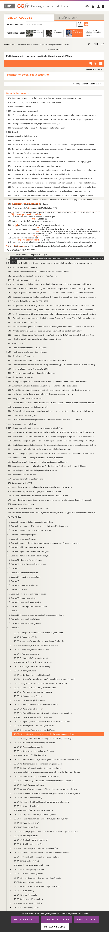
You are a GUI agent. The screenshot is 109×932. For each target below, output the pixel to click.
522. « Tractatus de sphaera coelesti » (23, 280)
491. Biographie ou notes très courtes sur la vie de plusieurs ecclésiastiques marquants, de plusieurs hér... (52, 149)
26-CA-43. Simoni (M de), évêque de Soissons (33, 810)
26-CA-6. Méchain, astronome (26, 653)
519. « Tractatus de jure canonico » (22, 267)
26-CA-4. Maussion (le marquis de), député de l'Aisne (36, 645)
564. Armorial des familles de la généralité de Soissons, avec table (35, 457)
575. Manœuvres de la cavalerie (21, 504)
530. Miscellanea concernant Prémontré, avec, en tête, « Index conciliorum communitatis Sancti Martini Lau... (52, 314)
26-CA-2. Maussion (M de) (25, 636)
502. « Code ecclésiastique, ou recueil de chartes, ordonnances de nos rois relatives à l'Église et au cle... (51, 195)
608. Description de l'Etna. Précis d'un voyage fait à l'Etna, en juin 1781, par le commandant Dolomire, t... (52, 512)
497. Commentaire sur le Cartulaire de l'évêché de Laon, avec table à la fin (39, 174)
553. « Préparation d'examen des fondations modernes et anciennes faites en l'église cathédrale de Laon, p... (52, 411)
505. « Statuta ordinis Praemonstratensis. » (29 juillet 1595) (32, 208)
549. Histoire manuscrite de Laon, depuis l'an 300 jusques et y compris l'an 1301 (41, 394)
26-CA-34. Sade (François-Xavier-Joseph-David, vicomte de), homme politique (47, 772)
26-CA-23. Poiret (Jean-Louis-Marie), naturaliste (34, 725)
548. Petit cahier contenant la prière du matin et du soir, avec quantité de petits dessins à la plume (49, 390)
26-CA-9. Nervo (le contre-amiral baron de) (32, 666)
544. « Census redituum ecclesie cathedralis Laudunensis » (32, 373)
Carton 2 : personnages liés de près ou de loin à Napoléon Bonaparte (39, 526)
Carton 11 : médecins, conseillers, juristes (28, 564)
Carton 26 (15, 627)
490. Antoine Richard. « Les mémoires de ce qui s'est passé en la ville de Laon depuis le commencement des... (52, 144)
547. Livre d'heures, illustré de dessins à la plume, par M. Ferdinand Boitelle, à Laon (42, 385)
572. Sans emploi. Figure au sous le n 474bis (34, 491)
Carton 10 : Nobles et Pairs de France (26, 560)
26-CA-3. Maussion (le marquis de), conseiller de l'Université (39, 641)
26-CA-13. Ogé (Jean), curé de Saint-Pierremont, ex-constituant (40, 683)
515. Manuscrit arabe (16, 250)
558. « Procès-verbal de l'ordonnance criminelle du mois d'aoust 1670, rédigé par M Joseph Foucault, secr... (52, 432)
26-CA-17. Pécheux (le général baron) (29, 700)
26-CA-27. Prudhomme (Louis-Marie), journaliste (34, 742)
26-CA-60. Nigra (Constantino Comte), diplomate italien (37, 886)
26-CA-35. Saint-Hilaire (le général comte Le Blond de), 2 (37, 776)
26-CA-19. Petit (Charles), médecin (28, 708)
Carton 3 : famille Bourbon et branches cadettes (31, 530)
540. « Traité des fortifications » (21, 356)
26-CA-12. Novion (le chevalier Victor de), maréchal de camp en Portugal (44, 679)
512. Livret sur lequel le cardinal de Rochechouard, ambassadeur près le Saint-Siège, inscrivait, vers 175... (52, 237)
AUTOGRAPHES (14, 517)
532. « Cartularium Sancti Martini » (22, 322)
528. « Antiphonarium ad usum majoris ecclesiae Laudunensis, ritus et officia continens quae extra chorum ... (52, 305)
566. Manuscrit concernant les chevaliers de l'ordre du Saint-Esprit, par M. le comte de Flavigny (47, 466)
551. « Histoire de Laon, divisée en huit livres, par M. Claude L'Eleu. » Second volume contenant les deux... (52, 402)
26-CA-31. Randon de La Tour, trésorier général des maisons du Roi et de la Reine (47, 759)
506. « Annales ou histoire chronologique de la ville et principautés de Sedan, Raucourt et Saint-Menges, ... (52, 212)
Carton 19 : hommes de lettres (23, 598)
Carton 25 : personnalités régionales (26, 623)
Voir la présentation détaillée (86, 83)
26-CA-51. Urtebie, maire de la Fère (28, 844)
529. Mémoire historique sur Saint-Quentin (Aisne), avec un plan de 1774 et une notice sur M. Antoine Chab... (52, 309)
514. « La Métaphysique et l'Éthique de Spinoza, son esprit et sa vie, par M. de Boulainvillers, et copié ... (51, 246)
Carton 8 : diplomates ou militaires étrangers (30, 551)
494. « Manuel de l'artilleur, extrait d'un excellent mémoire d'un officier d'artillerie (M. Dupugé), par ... (50, 161)
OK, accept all (25, 919)
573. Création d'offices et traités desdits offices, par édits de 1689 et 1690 (38, 495)
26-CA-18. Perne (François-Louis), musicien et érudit (36, 704)
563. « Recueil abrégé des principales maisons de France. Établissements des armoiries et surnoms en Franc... (52, 453)
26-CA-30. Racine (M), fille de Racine (30, 755)
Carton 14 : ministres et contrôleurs (26, 577)
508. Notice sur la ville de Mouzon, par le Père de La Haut (31, 220)
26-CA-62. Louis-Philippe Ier (25, 895)
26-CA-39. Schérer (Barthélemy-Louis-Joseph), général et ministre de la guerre (47, 793)
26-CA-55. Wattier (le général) (26, 861)
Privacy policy (54, 926)
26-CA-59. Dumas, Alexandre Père (28, 882)
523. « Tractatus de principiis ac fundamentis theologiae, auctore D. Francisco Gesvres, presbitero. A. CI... (51, 284)
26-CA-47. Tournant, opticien (26, 827)
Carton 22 (15, 610)
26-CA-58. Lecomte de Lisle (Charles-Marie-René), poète (37, 878)
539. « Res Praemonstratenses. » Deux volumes (27, 352)
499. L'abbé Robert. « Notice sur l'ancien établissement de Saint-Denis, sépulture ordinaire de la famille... (52, 182)
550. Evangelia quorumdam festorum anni (25, 398)
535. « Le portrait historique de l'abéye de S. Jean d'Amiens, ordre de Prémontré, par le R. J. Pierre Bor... (51, 335)
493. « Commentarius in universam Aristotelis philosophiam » (33, 157)
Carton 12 (15, 568)
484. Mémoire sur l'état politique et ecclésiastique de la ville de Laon (36, 127)
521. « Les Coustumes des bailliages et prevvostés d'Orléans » (33, 275)
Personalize (86, 919)
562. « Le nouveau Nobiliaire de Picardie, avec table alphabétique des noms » (40, 449)
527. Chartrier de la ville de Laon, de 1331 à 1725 (28, 301)
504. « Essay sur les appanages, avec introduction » (29, 204)
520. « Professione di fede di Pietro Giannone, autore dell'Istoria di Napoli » (39, 271)
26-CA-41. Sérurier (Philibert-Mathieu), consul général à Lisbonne (41, 801)
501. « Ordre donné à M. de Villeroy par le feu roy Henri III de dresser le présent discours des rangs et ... (50, 191)
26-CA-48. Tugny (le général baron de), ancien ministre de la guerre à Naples (46, 831)
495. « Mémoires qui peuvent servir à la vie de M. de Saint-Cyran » (35, 166)
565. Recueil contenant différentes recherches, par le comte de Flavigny (38, 462)
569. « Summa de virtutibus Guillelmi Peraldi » (27, 478)
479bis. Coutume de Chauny (19, 106)
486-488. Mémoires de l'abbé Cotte (22, 136)
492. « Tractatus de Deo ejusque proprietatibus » (28, 153)
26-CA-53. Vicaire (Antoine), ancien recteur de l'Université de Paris (41, 852)
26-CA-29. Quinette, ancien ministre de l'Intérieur (34, 751)
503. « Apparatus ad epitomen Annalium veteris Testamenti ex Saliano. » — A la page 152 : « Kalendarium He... (52, 199)
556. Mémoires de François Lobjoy (22, 423)
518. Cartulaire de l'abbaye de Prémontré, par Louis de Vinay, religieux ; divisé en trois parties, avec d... (51, 263)
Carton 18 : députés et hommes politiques (28, 593)
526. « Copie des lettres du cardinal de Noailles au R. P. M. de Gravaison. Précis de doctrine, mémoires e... (52, 297)
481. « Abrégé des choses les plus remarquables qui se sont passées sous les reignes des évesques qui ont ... (52, 115)
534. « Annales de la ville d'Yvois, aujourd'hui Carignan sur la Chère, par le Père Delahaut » (45, 330)
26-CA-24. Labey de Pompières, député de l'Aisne (34, 730)
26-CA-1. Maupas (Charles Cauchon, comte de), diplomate (38, 632)
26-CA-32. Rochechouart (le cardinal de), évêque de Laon (38, 763)
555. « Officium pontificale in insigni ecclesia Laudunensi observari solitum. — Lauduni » (45, 419)
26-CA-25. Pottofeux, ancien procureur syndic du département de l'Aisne (44, 734)
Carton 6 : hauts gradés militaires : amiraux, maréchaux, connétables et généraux (45, 543)
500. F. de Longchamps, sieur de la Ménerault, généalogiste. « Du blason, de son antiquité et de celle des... (52, 187)
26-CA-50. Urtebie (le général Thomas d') (31, 840)
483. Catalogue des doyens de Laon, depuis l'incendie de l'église (34, 123)
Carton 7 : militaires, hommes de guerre (27, 547)
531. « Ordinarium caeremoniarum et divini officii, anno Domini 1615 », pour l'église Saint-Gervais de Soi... (52, 318)
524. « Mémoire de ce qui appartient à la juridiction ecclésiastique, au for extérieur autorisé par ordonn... (51, 288)
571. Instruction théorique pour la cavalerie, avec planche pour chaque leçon (40, 487)
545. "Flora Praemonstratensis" (21, 377)
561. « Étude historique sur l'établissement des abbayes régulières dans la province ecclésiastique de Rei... (52, 445)
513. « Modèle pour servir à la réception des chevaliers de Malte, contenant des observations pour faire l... (52, 242)
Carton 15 (15, 581)
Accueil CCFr (9, 44)
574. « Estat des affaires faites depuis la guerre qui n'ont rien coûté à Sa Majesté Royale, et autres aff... (50, 500)
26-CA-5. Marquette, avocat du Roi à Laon (31, 649)
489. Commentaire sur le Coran (21, 140)
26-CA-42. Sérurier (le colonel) (26, 806)
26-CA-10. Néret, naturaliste (25, 670)
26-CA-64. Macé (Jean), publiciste (28, 903)
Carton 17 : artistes (19, 589)
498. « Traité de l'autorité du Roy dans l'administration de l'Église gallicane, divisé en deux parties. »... (50, 178)
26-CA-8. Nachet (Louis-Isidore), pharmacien (33, 662)
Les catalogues (20, 18)
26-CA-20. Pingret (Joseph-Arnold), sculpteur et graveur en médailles (43, 713)
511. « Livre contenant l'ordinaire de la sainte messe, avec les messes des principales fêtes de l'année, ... (51, 233)
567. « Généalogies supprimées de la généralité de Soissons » (33, 470)
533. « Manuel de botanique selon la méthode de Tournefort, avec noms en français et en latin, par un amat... (52, 326)
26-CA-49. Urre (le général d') (26, 835)
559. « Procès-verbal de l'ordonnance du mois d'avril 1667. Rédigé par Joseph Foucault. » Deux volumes (51, 436)
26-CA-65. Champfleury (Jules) (27, 907)
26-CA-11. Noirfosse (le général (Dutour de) (32, 675)
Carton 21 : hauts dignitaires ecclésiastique (29, 606)
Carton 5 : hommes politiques (23, 538)
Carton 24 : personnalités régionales (26, 619)
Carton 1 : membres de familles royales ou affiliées (32, 522)
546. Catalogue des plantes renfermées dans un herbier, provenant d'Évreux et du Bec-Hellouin (47, 381)
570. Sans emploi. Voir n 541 (20, 483)
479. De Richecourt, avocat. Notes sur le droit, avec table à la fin (34, 102)
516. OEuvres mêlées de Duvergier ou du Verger (27, 254)
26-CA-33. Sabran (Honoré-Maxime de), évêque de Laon (37, 768)
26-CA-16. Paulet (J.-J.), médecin (28, 696)
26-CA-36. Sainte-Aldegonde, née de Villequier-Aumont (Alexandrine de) (44, 780)
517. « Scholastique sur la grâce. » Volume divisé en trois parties (34, 259)
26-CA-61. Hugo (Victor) (24, 890)
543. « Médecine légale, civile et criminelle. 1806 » (28, 369)
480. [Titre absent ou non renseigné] (23, 111)
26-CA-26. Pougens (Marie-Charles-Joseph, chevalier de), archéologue (43, 738)
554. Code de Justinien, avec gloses (22, 415)
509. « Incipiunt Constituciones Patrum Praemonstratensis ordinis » (36, 225)
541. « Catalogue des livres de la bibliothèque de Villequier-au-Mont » (37, 360)
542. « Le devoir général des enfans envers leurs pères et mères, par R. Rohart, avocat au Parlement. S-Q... (52, 364)
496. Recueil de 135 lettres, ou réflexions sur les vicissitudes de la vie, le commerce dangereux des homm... (52, 170)
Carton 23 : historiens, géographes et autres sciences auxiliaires (38, 615)
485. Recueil (13, 132)
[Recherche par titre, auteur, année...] (51, 24)
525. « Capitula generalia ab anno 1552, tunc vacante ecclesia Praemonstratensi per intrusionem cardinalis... (52, 292)
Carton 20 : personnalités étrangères (26, 602)
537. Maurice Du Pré (16, 343)
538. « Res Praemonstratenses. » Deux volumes (27, 347)
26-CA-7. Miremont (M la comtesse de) (31, 658)
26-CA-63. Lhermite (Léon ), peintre (28, 899)
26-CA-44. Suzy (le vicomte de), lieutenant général (35, 814)
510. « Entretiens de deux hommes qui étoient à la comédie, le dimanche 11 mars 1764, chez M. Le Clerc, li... (52, 229)
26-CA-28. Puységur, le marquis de (28, 747)
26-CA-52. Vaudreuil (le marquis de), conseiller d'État (36, 848)
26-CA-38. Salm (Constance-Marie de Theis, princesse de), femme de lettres (45, 789)
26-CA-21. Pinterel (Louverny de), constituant (33, 717)
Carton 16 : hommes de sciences (24, 585)
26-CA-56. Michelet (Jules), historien (29, 869)
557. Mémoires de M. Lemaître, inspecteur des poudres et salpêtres (35, 428)
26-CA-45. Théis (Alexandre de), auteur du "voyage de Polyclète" (41, 818)
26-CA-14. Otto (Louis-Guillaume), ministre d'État (35, 687)
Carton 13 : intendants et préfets (24, 572)
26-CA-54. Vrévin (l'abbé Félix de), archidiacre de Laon (36, 856)
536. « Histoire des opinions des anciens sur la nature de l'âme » (34, 339)
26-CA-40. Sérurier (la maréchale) (28, 797)
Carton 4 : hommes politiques (23, 534)
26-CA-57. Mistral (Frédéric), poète (28, 873)
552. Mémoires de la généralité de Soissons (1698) (28, 407)
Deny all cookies (56, 919)
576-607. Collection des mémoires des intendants (28, 508)
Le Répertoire (68, 18)
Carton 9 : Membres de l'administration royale (30, 555)
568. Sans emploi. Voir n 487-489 (22, 474)
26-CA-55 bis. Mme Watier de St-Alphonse (31, 865)
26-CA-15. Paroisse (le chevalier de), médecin (33, 692)
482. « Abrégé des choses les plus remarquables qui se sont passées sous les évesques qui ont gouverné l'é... (52, 119)
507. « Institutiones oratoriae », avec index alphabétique (31, 216)
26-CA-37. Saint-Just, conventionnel (29, 785)
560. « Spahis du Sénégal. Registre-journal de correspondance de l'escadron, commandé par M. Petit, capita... (52, 440)
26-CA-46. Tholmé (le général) (26, 823)
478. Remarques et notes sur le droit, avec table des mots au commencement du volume (44, 98)
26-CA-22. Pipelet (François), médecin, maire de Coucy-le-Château (42, 721)
